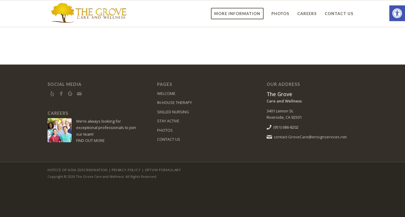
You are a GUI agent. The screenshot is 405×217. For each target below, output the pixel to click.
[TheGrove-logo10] (89, 13)
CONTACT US (168, 139)
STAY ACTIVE (168, 121)
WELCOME (166, 93)
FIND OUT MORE (90, 140)
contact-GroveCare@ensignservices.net (310, 137)
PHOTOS (165, 130)
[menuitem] (237, 13)
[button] (397, 13)
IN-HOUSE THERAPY (174, 102)
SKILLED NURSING (173, 112)
